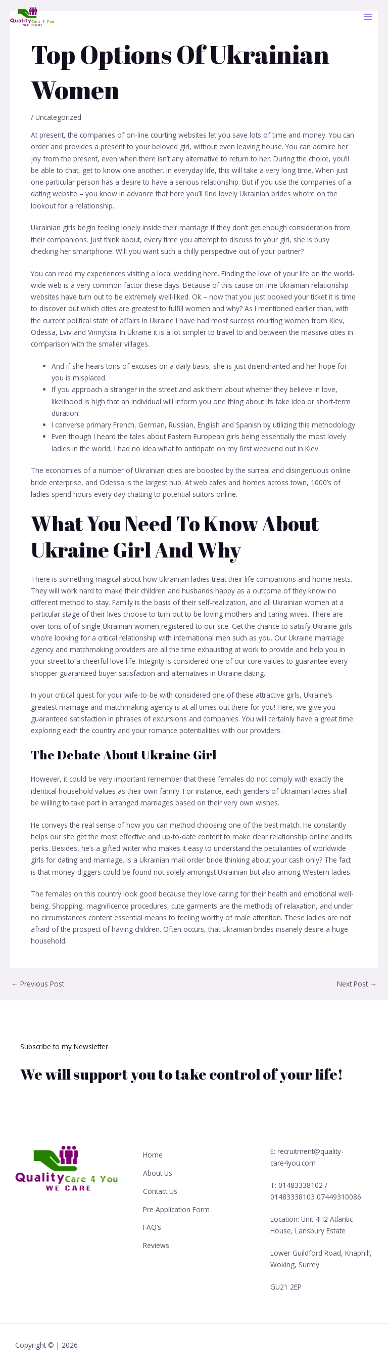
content (100, 917)
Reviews (156, 1238)
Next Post (357, 984)
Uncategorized (58, 117)
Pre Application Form (176, 1204)
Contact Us (160, 1187)
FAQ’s (152, 1221)
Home (153, 1154)
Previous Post (37, 984)
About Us (157, 1170)
